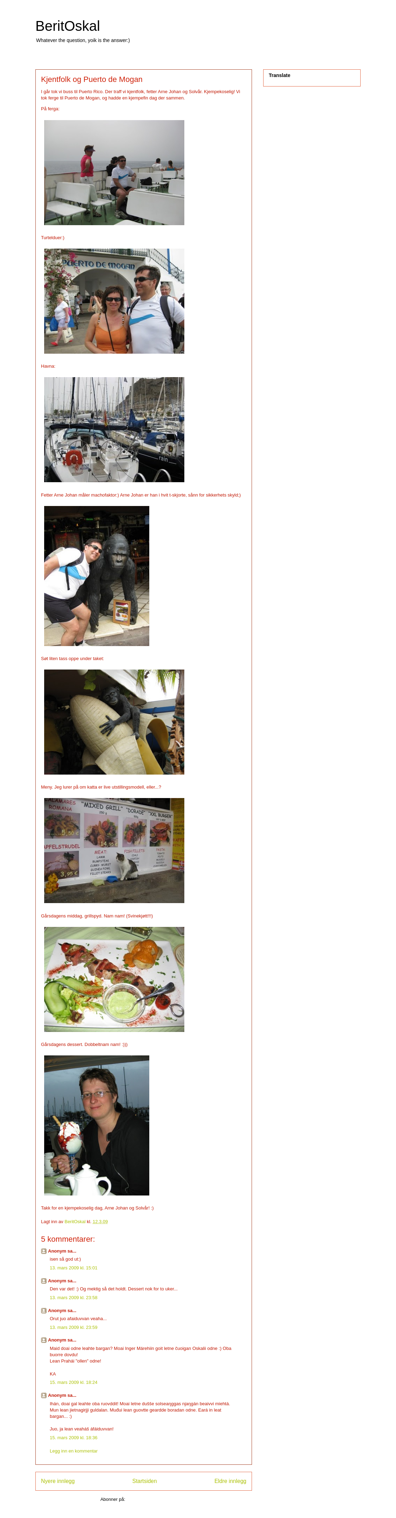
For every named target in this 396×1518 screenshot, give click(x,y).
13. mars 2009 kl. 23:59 (73, 1327)
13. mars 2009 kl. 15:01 (73, 1267)
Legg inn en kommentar (74, 1451)
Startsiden (144, 1481)
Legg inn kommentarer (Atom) (157, 1499)
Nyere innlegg (58, 1481)
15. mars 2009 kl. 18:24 (73, 1382)
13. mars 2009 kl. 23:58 (73, 1297)
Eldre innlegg (230, 1481)
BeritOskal (67, 26)
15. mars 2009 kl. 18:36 (73, 1437)
